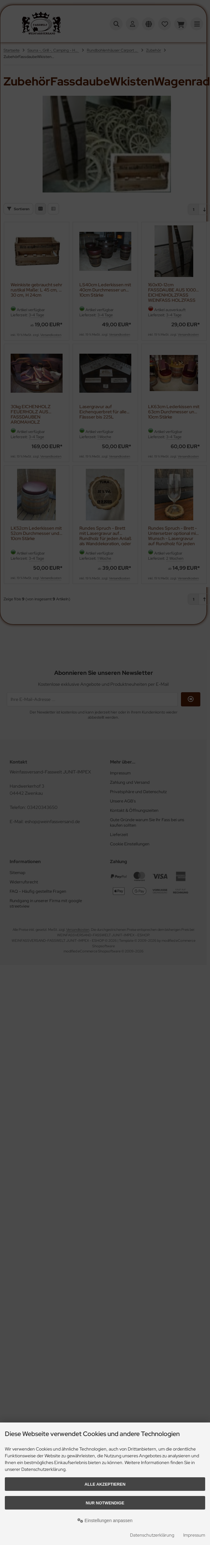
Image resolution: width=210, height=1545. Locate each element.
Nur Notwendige (105, 1503)
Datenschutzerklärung (152, 1535)
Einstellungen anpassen (105, 1520)
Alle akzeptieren (105, 1484)
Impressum (194, 1535)
